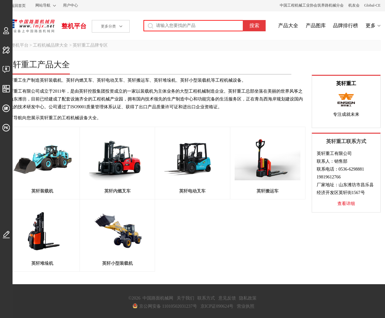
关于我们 (185, 298)
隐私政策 (248, 298)
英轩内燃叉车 (117, 191)
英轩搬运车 (267, 191)
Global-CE (372, 5)
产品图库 (316, 25)
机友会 (354, 5)
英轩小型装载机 (117, 263)
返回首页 (18, 5)
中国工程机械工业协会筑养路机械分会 (312, 5)
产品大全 (288, 25)
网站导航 (42, 5)
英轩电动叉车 (192, 191)
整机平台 (73, 26)
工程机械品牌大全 (50, 45)
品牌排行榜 (345, 25)
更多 (371, 25)
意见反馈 (227, 298)
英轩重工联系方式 (346, 141)
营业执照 (245, 306)
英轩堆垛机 (42, 263)
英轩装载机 (42, 191)
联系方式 (206, 298)
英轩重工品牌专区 (90, 45)
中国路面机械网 (30, 26)
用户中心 (70, 5)
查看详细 (346, 203)
